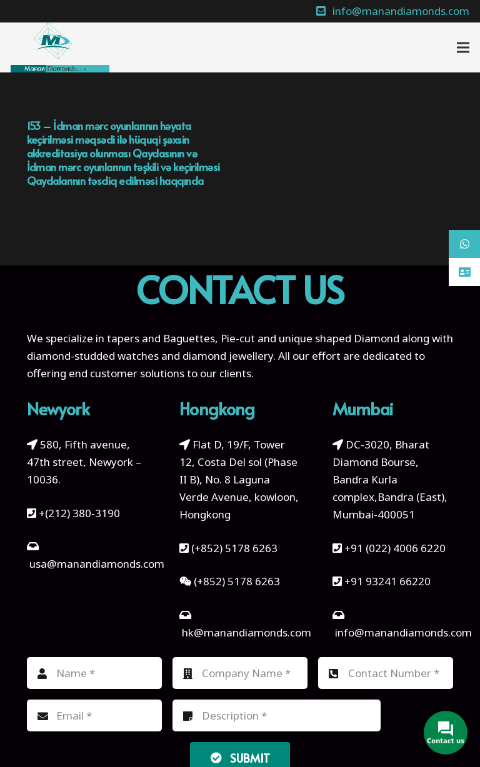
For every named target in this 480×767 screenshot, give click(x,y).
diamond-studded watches (93, 356)
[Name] (94, 673)
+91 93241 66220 (387, 581)
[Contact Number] (385, 673)
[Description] (276, 715)
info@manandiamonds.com (402, 632)
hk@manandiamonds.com (246, 632)
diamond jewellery (227, 356)
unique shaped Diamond (339, 338)
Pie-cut (238, 338)
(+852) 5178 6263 (234, 548)
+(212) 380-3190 (79, 513)
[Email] (94, 715)
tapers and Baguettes (161, 338)
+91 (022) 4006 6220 (395, 548)
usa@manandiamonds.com (96, 564)
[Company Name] (240, 673)
